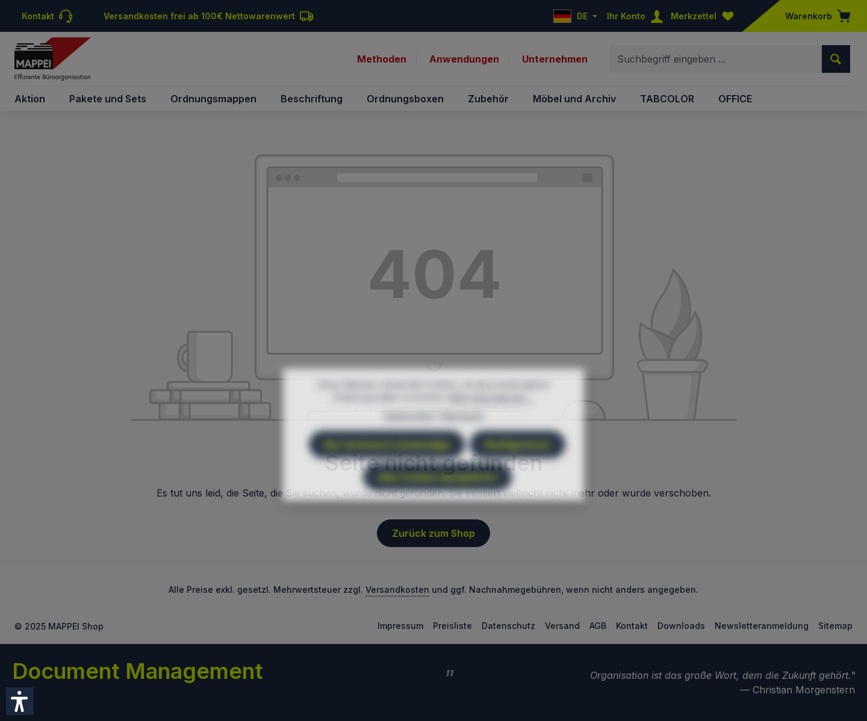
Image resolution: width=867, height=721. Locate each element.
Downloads (681, 625)
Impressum (400, 625)
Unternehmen (555, 59)
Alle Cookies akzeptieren (437, 508)
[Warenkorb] (814, 16)
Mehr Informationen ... (491, 428)
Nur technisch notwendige (387, 475)
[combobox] (715, 59)
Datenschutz (508, 625)
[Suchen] (836, 59)
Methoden (381, 59)
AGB (597, 625)
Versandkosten (397, 589)
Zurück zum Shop (433, 533)
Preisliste (452, 625)
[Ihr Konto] (637, 16)
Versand (562, 625)
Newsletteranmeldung (762, 625)
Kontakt (632, 625)
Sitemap (835, 625)
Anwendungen (464, 59)
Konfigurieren (517, 475)
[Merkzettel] (705, 16)
